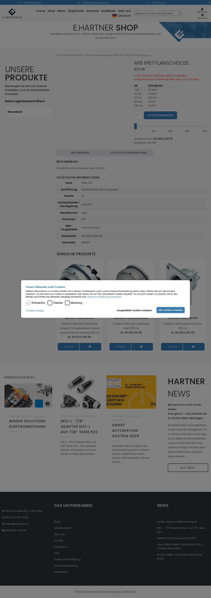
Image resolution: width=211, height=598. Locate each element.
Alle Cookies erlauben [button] (170, 310)
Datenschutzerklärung (98, 297)
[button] (36, 311)
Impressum (116, 297)
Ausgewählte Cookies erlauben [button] (133, 310)
